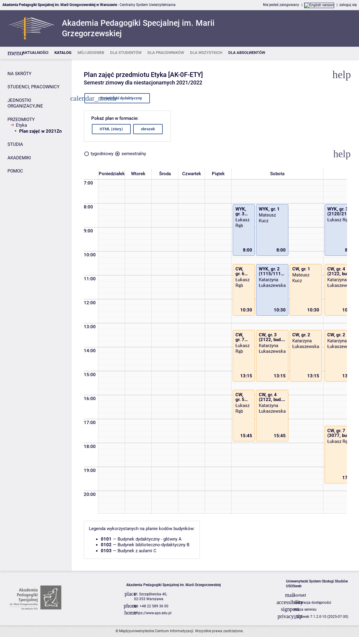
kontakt (300, 595)
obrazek (148, 129)
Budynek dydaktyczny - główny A (150, 539)
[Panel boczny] (36, 315)
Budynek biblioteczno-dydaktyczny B (153, 544)
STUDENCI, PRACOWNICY (33, 87)
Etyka (21, 125)
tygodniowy (102, 153)
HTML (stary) (111, 129)
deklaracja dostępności (312, 602)
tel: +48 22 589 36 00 (151, 606)
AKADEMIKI (19, 158)
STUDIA (15, 144)
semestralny (133, 153)
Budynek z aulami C (137, 550)
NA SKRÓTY (19, 73)
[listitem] (35, 53)
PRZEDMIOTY (21, 119)
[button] (342, 154)
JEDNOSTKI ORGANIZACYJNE (25, 103)
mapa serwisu (305, 609)
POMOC (15, 171)
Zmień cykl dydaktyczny (116, 98)
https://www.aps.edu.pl (152, 613)
